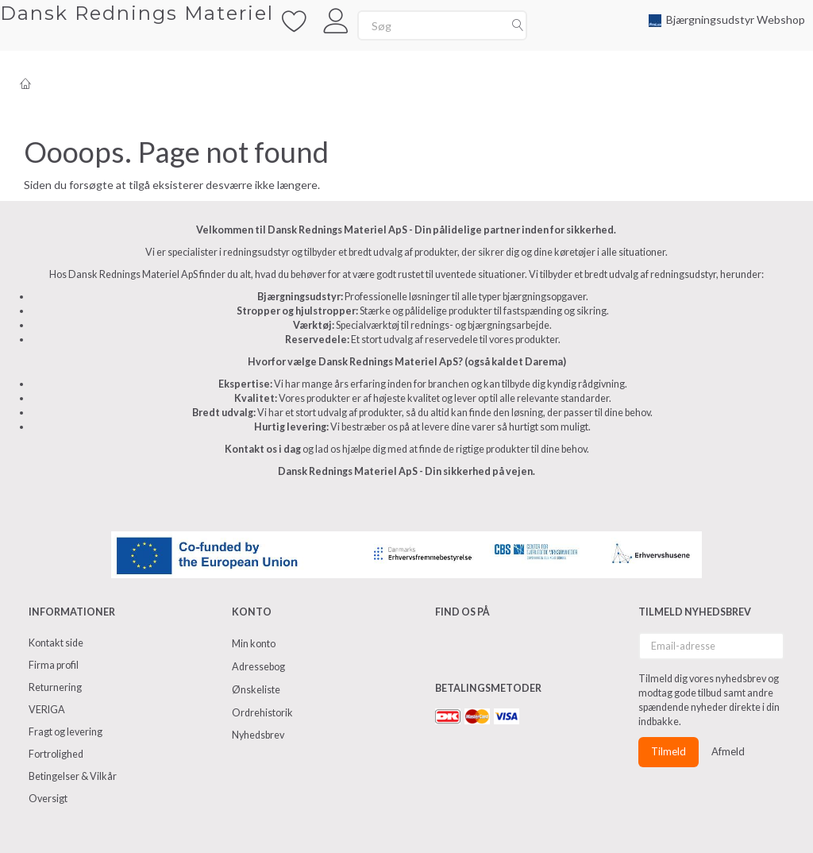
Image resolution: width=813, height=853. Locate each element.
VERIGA (47, 710)
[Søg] (517, 25)
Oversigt (48, 799)
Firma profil (54, 665)
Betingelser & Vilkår (73, 776)
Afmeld (728, 751)
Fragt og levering (65, 732)
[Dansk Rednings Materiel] (137, 13)
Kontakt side (56, 643)
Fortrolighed (56, 754)
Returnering (55, 687)
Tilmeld (668, 751)
